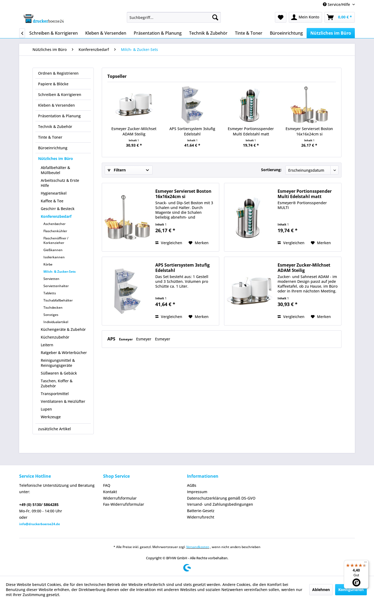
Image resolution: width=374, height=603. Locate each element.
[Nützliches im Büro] (331, 33)
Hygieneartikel (54, 193)
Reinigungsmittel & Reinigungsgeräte (58, 363)
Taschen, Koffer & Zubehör (56, 383)
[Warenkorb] (339, 17)
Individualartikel (55, 322)
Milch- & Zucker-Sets (59, 271)
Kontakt (110, 491)
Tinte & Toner (50, 137)
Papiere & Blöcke (53, 83)
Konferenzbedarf (56, 216)
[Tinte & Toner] (248, 33)
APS (111, 339)
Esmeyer (126, 339)
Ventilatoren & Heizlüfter (63, 401)
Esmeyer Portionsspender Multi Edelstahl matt (251, 131)
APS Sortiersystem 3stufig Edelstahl (192, 131)
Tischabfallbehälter (58, 300)
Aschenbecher (54, 224)
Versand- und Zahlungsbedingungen (220, 504)
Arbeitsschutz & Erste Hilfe (60, 183)
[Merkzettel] (280, 17)
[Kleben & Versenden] (106, 33)
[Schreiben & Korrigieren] (54, 33)
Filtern (117, 169)
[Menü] (365, 563)
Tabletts (49, 293)
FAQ (106, 485)
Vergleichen (168, 242)
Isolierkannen (54, 257)
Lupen (46, 409)
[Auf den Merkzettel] (199, 243)
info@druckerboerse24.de (39, 524)
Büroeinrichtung (52, 147)
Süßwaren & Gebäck (59, 373)
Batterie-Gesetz (200, 510)
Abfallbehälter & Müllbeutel (55, 170)
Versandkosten (197, 547)
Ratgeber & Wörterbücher (64, 352)
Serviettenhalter (56, 286)
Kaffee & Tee (52, 200)
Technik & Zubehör (55, 126)
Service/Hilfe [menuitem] (337, 4)
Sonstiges (50, 314)
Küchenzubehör (55, 337)
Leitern (47, 344)
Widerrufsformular (120, 498)
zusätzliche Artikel (54, 428)
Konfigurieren (351, 589)
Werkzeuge (51, 416)
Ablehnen (321, 589)
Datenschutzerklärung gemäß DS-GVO (221, 498)
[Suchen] (215, 17)
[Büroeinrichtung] (286, 33)
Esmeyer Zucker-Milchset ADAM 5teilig (133, 131)
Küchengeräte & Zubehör (63, 329)
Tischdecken (53, 307)
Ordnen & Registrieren (58, 73)
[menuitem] (174, 17)
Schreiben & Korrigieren (59, 94)
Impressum (197, 491)
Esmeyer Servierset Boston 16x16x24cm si (309, 131)
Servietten (51, 278)
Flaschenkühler (55, 231)
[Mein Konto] (305, 17)
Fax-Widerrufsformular (123, 504)
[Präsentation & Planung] (157, 33)
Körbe (47, 264)
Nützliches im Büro (55, 158)
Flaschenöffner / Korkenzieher (55, 240)
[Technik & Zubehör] (208, 33)
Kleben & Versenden (56, 105)
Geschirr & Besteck (58, 208)
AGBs (191, 485)
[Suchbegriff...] (174, 17)
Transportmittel (55, 393)
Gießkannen (53, 250)
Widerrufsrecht (200, 517)
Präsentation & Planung (59, 115)
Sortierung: (271, 169)
